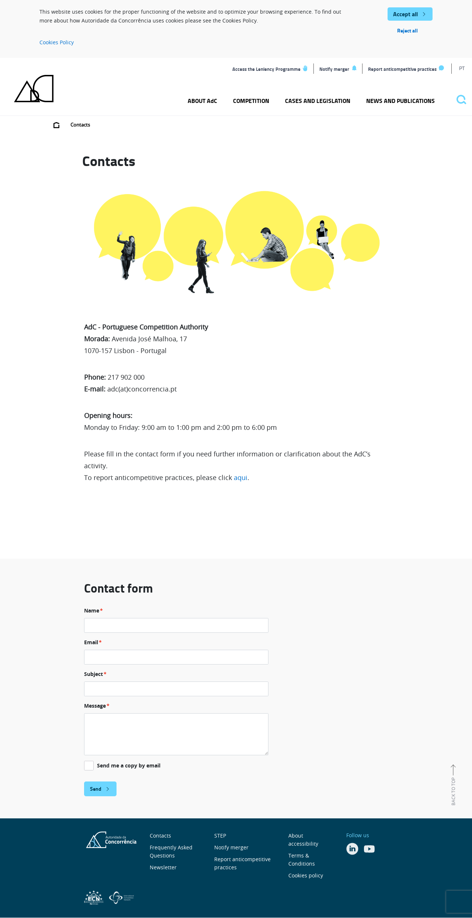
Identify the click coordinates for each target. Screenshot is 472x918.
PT (462, 68)
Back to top (453, 791)
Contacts (160, 835)
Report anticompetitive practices (402, 69)
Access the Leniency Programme (266, 69)
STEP (220, 835)
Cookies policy (305, 875)
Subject (93, 673)
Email (91, 642)
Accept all (405, 14)
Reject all (407, 30)
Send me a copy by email (128, 765)
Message (95, 705)
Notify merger (334, 69)
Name (91, 610)
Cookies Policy (56, 42)
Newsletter (163, 867)
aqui (240, 477)
